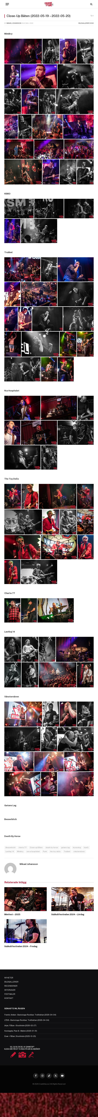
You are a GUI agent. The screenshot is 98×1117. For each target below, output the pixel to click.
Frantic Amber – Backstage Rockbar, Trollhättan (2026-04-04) (30, 1015)
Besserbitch (10, 847)
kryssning (77, 847)
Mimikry (20, 851)
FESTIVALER (9, 994)
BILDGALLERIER (11, 982)
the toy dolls (55, 851)
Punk (45, 851)
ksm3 (86, 847)
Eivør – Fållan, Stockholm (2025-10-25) (20, 1036)
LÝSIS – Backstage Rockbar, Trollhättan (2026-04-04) (26, 1020)
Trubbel (67, 851)
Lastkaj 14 (10, 851)
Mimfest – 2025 (12, 914)
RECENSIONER (10, 986)
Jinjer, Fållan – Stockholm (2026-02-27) (20, 1026)
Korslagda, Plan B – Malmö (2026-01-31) (20, 1031)
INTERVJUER (9, 990)
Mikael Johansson (14, 23)
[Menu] (7, 4)
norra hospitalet (33, 851)
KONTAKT (8, 998)
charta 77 (23, 847)
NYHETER (8, 978)
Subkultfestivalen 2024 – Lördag (67, 914)
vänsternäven (79, 851)
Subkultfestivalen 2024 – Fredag (20, 946)
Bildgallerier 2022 (86, 23)
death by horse (52, 847)
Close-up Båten (36, 847)
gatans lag (65, 847)
